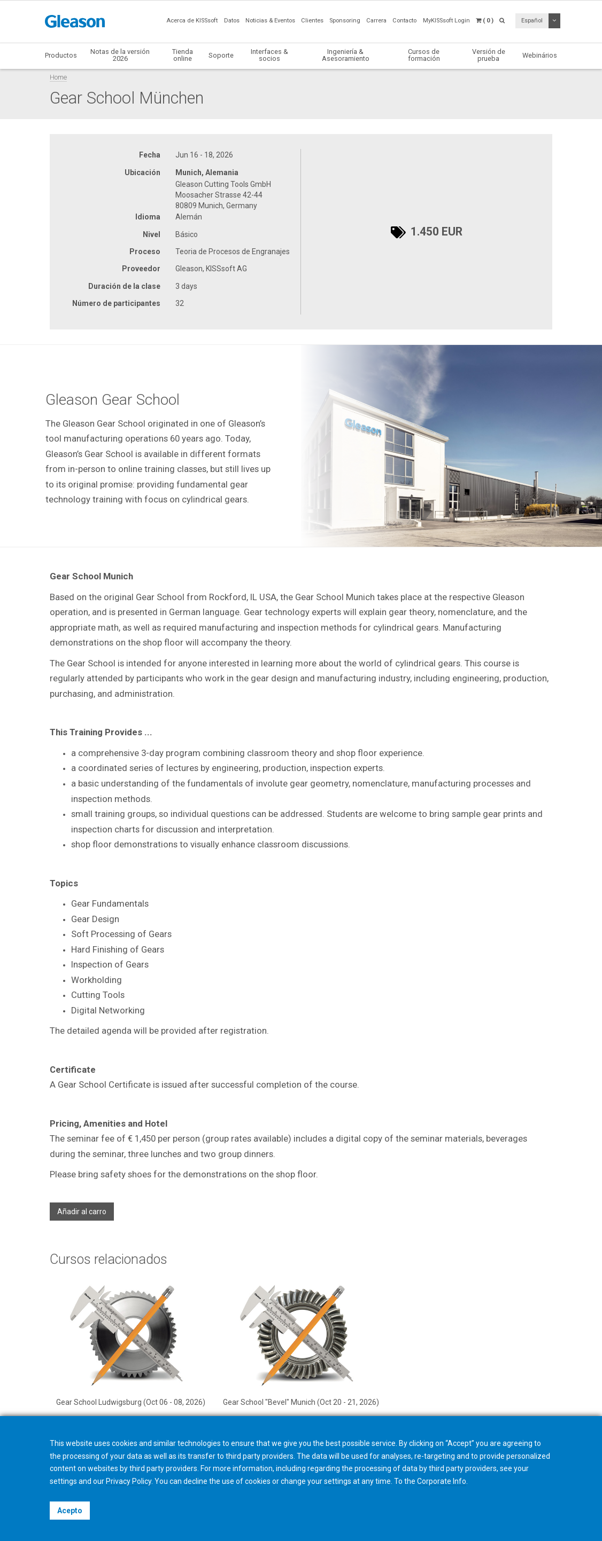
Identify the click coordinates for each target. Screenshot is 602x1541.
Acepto (69, 1510)
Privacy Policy (128, 1481)
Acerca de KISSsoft (192, 20)
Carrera (376, 20)
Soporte (221, 55)
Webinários (539, 55)
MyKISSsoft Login (446, 20)
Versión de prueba (488, 55)
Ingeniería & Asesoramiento (345, 55)
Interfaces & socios (269, 55)
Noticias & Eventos (270, 20)
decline (195, 1481)
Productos (61, 55)
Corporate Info (441, 1481)
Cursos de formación (424, 55)
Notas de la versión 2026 (120, 55)
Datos (232, 20)
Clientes (312, 20)
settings (337, 1481)
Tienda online (182, 55)
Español (532, 20)
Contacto (404, 20)
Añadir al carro (81, 1211)
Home (58, 77)
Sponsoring (344, 20)
